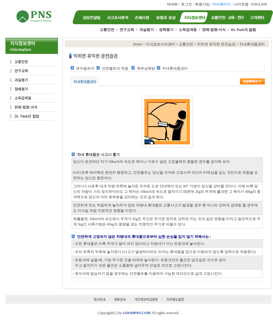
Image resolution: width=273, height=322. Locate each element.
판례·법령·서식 (214, 30)
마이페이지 (222, 4)
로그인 (186, 4)
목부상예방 (146, 68)
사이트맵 (241, 4)
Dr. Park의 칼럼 (243, 30)
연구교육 (127, 30)
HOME (172, 4)
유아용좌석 (85, 68)
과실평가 (146, 30)
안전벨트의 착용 (115, 68)
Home (137, 44)
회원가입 (202, 4)
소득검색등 (188, 30)
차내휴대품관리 (175, 68)
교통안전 (107, 30)
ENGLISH (259, 4)
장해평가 (166, 30)
